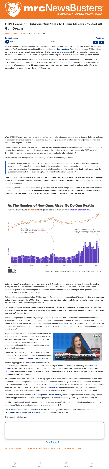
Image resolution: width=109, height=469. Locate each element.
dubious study (63, 49)
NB (6, 448)
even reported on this (38, 358)
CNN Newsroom (69, 448)
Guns (79, 448)
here (25, 417)
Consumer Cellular (13, 412)
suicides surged (51, 387)
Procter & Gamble (32, 412)
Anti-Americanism (16, 448)
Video (59, 448)
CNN (53, 448)
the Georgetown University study (48, 395)
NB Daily (46, 448)
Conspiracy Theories (33, 448)
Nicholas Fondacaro (13, 34)
